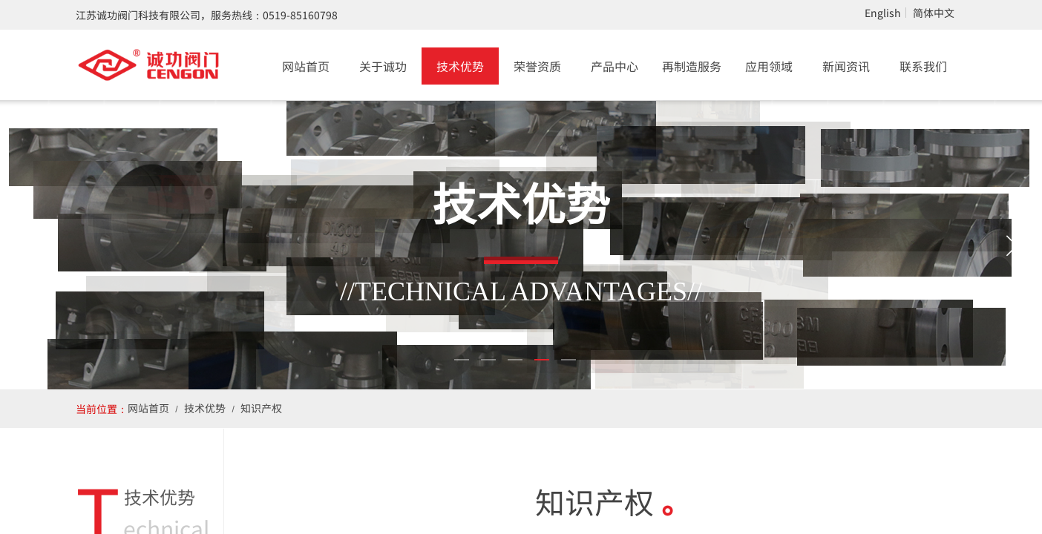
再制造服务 (691, 66)
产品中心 (614, 66)
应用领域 (769, 66)
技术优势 (460, 66)
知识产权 (261, 407)
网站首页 (306, 66)
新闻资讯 (846, 66)
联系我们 (923, 66)
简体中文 (933, 12)
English (883, 12)
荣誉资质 (537, 66)
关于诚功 (383, 66)
